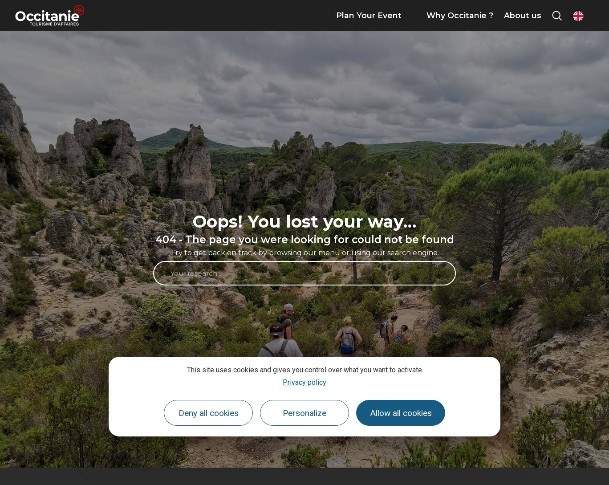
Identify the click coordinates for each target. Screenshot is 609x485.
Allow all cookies (401, 413)
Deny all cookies (209, 413)
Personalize (304, 413)
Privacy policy (304, 382)
